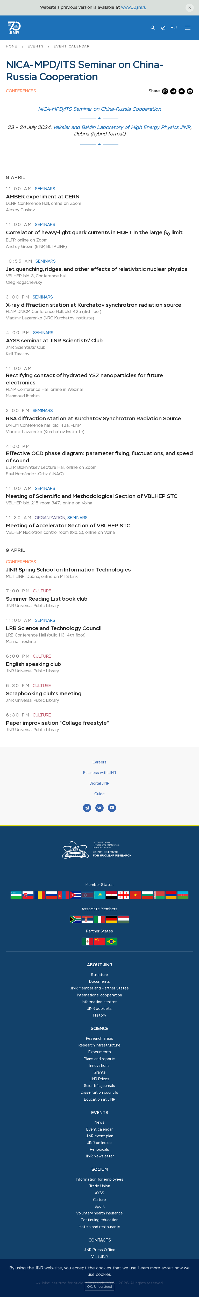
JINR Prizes (99, 1079)
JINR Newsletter (99, 1156)
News (99, 1122)
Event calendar (72, 46)
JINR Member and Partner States (99, 988)
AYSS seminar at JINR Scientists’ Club (54, 341)
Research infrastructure (99, 1045)
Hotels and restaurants (99, 1227)
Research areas (99, 1039)
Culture (42, 591)
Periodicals (99, 1149)
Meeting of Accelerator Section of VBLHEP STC (68, 526)
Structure (99, 975)
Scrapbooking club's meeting (43, 694)
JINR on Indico (99, 1143)
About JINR (99, 965)
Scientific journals (99, 1086)
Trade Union (99, 1186)
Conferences (21, 91)
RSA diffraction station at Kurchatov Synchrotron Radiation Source (93, 419)
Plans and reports (99, 1059)
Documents (99, 982)
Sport (100, 1207)
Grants (100, 1072)
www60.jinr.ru (133, 8)
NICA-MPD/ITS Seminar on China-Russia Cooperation (99, 109)
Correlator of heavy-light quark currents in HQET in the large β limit (94, 233)
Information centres (99, 1002)
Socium (99, 1170)
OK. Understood (99, 1286)
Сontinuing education (99, 1220)
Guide (99, 794)
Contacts (99, 1240)
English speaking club (33, 664)
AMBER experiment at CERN (43, 197)
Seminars (45, 189)
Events (36, 46)
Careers (99, 762)
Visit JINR (99, 1257)
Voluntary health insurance (99, 1213)
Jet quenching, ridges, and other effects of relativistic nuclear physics (96, 269)
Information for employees (99, 1179)
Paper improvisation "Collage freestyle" (57, 723)
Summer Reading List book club (46, 599)
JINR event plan (99, 1136)
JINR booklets (99, 1009)
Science (99, 1029)
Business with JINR (99, 773)
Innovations (99, 1066)
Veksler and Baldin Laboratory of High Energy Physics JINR (121, 127)
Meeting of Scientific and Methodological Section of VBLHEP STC (91, 496)
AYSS (99, 1193)
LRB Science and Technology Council (54, 628)
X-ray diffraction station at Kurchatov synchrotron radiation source (93, 305)
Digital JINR (99, 783)
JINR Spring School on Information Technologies (68, 570)
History (99, 1015)
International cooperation (99, 995)
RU (173, 28)
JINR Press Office (99, 1250)
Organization (50, 518)
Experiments (99, 1052)
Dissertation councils (99, 1092)
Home (12, 46)
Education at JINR (99, 1099)
